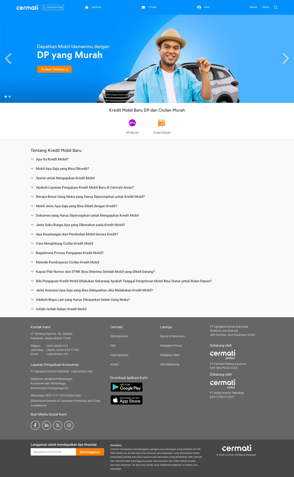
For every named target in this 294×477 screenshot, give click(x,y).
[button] (8, 58)
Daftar (265, 7)
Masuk (253, 7)
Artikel (114, 364)
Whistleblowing (169, 364)
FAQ (113, 345)
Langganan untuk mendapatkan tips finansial (64, 445)
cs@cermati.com (57, 354)
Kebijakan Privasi (171, 345)
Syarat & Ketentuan (172, 336)
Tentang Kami (119, 336)
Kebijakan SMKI (170, 355)
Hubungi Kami (119, 355)
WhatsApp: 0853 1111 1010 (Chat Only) (56, 395)
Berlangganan (90, 452)
